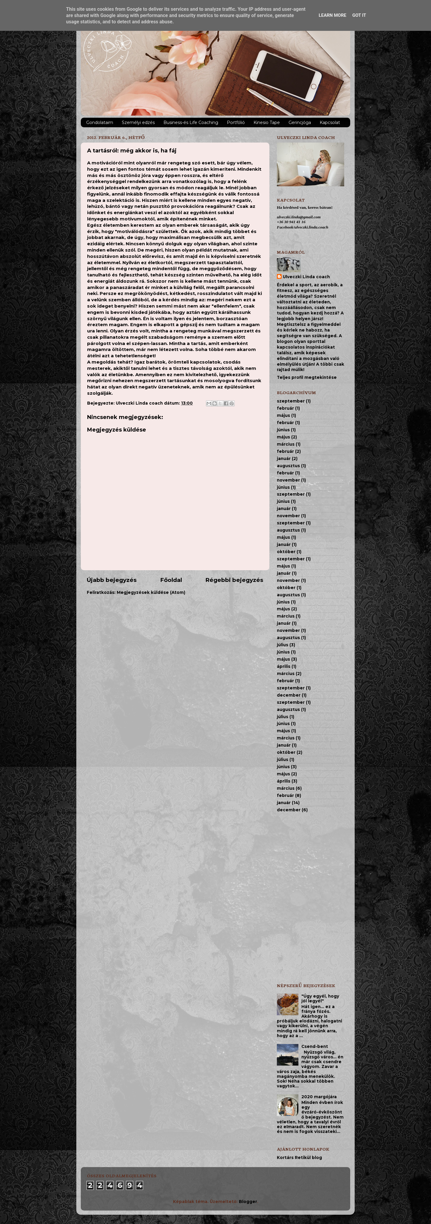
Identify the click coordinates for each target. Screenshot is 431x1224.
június (283, 429)
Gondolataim (99, 122)
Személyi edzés (138, 122)
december (289, 695)
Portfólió (236, 122)
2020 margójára (319, 1096)
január (284, 458)
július (282, 644)
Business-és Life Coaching (190, 122)
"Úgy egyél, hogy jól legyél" (320, 998)
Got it (359, 15)
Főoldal (171, 580)
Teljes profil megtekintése (307, 377)
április (283, 666)
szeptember (291, 401)
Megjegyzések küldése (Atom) (151, 592)
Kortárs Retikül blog (299, 1157)
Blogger (248, 1201)
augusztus (288, 465)
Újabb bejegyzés (112, 580)
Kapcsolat (330, 122)
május (283, 415)
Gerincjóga (300, 122)
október (286, 551)
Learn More (332, 15)
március (286, 444)
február (285, 408)
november (288, 480)
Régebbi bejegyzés (234, 580)
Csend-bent (314, 1046)
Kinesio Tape (267, 122)
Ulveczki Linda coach (306, 276)
